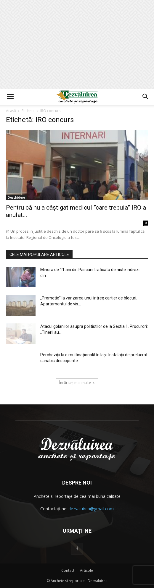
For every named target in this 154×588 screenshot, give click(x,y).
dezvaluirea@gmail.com (91, 508)
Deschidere (16, 197)
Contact (67, 570)
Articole (86, 570)
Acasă (11, 110)
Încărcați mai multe (77, 382)
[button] (10, 97)
